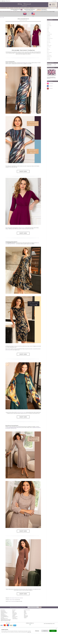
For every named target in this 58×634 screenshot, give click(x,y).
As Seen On (48, 24)
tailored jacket (8, 349)
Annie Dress (23, 227)
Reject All (45, 630)
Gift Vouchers (26, 616)
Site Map (25, 617)
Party (48, 48)
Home (1, 17)
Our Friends (48, 46)
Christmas (48, 32)
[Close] (56, 11)
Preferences (37, 630)
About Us (48, 21)
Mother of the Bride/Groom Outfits (5, 620)
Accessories (49, 22)
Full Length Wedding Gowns (4, 616)
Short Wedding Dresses (4, 615)
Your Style (48, 59)
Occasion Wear (49, 45)
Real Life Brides (49, 52)
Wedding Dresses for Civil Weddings (6, 619)
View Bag (53, 4)
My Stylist (48, 39)
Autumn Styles (12, 599)
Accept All (53, 630)
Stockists (13, 615)
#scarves (21, 597)
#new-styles (12, 597)
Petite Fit (48, 49)
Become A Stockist (14, 616)
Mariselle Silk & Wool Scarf (21, 412)
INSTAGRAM (50, 83)
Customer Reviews (14, 618)
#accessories (16, 597)
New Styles (48, 42)
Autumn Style (49, 25)
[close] (56, 628)
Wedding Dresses (3, 614)
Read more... (49, 78)
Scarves (48, 53)
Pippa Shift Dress (12, 243)
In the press (14, 617)
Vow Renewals (49, 55)
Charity (48, 31)
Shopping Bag (26, 615)
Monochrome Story (50, 38)
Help (24, 614)
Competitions (14, 614)
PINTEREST (50, 88)
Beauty (48, 28)
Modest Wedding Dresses (4, 618)
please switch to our (47, 11)
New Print (48, 41)
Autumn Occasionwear (12, 601)
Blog (3, 17)
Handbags (48, 35)
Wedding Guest (49, 56)
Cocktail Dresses (49, 34)
